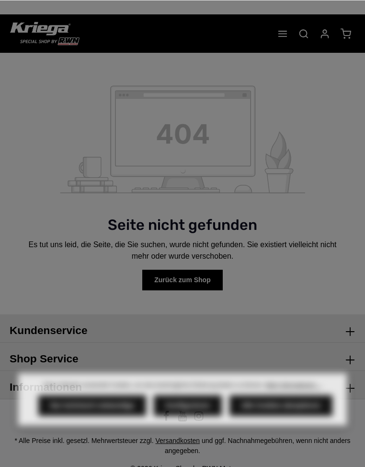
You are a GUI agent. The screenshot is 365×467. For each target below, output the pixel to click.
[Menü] (282, 33)
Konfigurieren (188, 415)
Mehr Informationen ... (293, 395)
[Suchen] (303, 33)
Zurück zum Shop (182, 280)
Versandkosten (178, 440)
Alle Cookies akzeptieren (280, 415)
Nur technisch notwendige (92, 415)
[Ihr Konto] (324, 33)
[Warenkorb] (345, 33)
